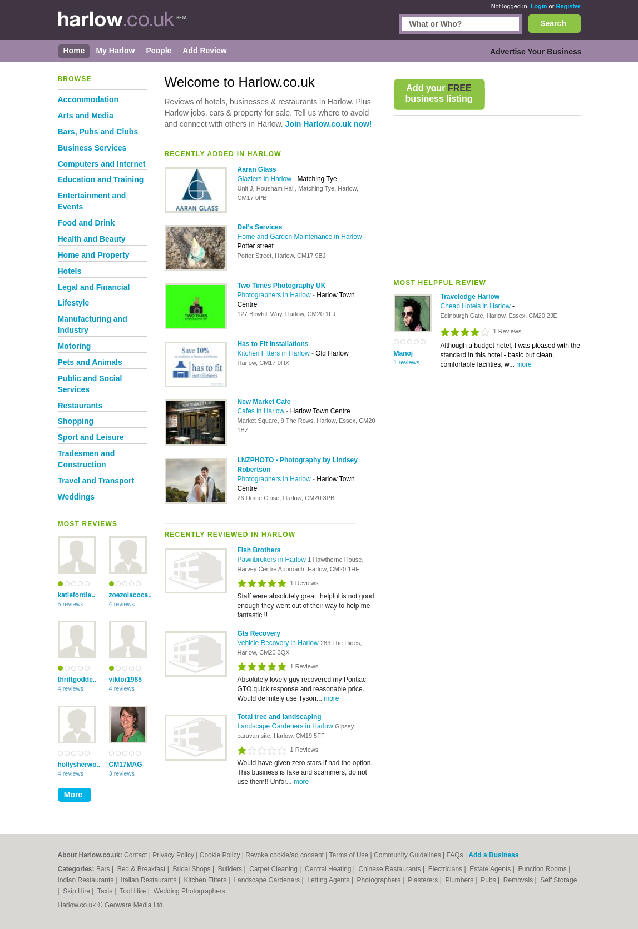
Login (539, 6)
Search (553, 23)
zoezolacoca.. (128, 595)
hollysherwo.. (77, 764)
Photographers (379, 880)
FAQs (455, 855)
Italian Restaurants (149, 880)
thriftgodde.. (77, 679)
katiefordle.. (76, 595)
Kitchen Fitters (206, 880)
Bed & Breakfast (142, 869)
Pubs (489, 880)
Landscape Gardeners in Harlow (286, 726)
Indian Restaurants (87, 880)
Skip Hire (77, 891)
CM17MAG (125, 764)
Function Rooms (543, 869)
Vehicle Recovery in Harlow (279, 643)
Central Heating (329, 869)
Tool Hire (134, 891)
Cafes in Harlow (262, 411)
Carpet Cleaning (274, 869)
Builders (231, 869)
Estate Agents (490, 869)
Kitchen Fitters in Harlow (274, 353)
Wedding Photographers (189, 891)
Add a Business (493, 855)
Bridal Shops (192, 869)
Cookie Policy (220, 855)
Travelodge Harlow (470, 297)
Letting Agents (329, 880)
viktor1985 (125, 679)
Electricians (446, 869)
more (523, 364)
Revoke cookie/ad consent (284, 855)
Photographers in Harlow (275, 295)
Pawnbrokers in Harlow (273, 559)
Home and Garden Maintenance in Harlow (301, 237)
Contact (135, 855)
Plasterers (423, 880)
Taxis (106, 891)
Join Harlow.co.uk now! (328, 123)
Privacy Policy (173, 855)
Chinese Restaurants (391, 869)
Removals (519, 880)
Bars (104, 869)
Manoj (403, 353)
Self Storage (558, 880)
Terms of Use (349, 855)
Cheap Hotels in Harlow (476, 306)
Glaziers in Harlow (266, 179)
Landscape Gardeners (267, 880)
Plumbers (460, 880)
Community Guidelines (407, 855)
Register (568, 6)
